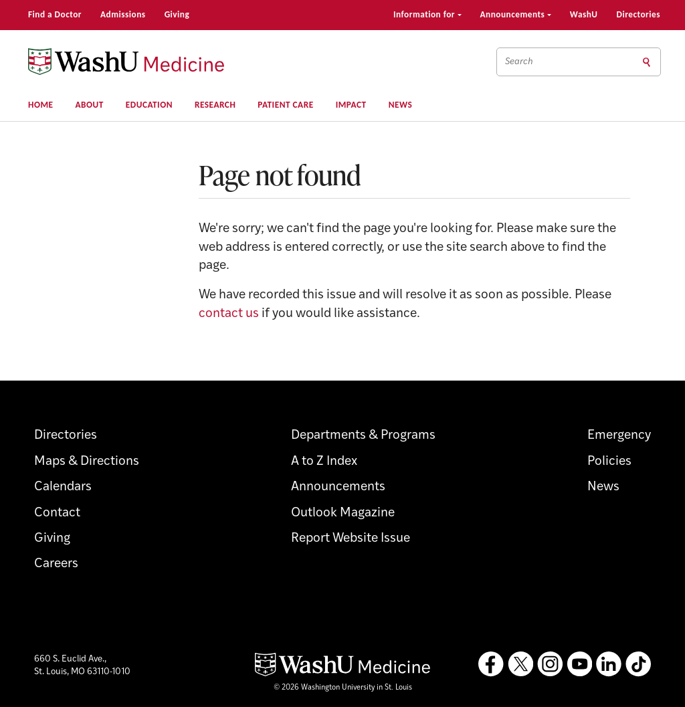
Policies (609, 462)
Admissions (123, 14)
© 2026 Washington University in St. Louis (343, 688)
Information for (427, 14)
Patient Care (285, 104)
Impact (351, 104)
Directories (638, 14)
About (90, 104)
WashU (584, 14)
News (401, 104)
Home (41, 104)
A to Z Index (324, 462)
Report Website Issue (350, 538)
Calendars (63, 487)
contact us (229, 314)
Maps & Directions (86, 462)
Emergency (619, 435)
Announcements (515, 14)
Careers (56, 564)
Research (215, 104)
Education (149, 104)
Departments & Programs (363, 435)
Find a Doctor (55, 14)
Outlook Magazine (343, 513)
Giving (177, 14)
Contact (57, 513)
